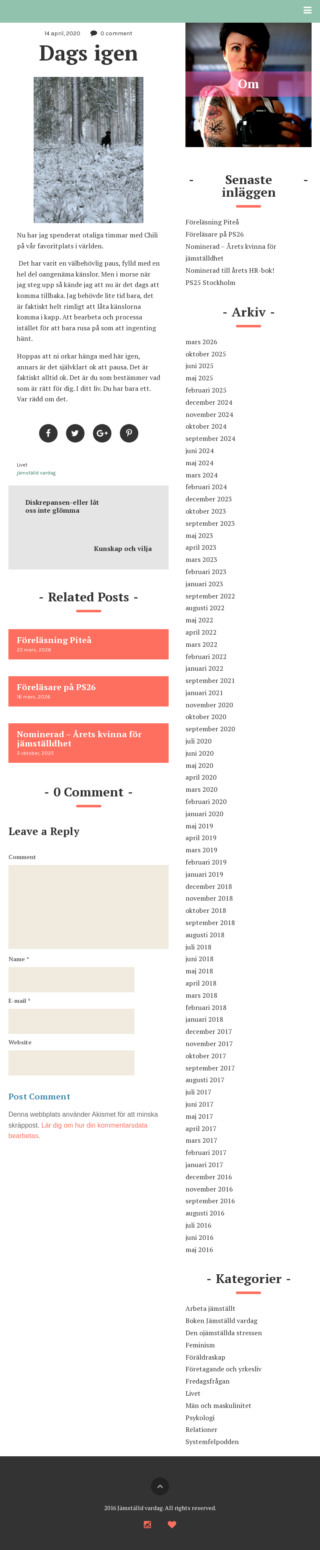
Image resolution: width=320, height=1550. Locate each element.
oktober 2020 (205, 716)
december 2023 (208, 498)
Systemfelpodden (212, 1441)
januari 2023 (204, 583)
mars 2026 (201, 341)
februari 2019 (206, 862)
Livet (22, 465)
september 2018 (210, 922)
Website (20, 1042)
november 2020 (209, 704)
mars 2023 (201, 559)
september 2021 (210, 680)
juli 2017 (198, 1092)
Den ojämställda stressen (223, 1332)
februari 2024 (206, 486)
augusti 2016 (205, 1213)
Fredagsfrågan (207, 1381)
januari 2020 (204, 813)
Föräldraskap (205, 1357)
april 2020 (201, 777)
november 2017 (209, 1043)
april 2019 (201, 837)
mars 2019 (201, 849)
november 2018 (209, 898)
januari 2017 (204, 1164)
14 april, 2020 (62, 33)
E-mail (19, 1000)
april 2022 (201, 632)
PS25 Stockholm (210, 282)
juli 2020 (198, 741)
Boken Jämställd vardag (221, 1320)
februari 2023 (206, 571)
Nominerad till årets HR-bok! (229, 270)
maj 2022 (199, 620)
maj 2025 (199, 377)
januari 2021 (204, 692)
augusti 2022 (205, 607)
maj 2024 (199, 462)
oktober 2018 (205, 910)
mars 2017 (201, 1140)
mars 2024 (201, 475)
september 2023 (210, 523)
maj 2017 (199, 1116)
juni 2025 (199, 365)
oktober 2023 (205, 511)
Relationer (201, 1429)
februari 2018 (206, 1007)
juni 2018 (199, 958)
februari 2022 (206, 656)
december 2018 (208, 886)
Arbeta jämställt (210, 1308)
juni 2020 (199, 753)
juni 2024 (199, 450)
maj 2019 (199, 825)
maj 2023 (199, 535)
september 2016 (210, 1200)
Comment (22, 857)
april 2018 (201, 983)
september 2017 (210, 1068)
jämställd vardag (36, 473)
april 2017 (201, 1128)
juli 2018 (198, 947)
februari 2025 (206, 390)
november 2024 (209, 414)
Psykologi (199, 1417)
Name (18, 959)
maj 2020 (199, 765)
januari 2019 (204, 874)
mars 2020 (201, 789)
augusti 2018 (205, 934)
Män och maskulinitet (218, 1405)
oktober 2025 (205, 354)
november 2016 (209, 1189)
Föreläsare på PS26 (214, 234)
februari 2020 (206, 801)
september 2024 (210, 438)
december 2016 (208, 1176)
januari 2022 (204, 668)
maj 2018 (199, 970)
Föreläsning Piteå (212, 222)
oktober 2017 (205, 1055)
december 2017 (208, 1031)
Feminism (200, 1345)
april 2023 (201, 547)
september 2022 (210, 596)
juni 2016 (199, 1237)
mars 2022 (201, 644)
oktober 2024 (205, 426)
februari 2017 (206, 1152)
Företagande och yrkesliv (223, 1368)
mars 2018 (201, 995)
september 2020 (210, 728)
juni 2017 (199, 1104)
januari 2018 (204, 1019)
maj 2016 (199, 1249)
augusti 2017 (205, 1079)
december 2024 (208, 402)
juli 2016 (198, 1225)
